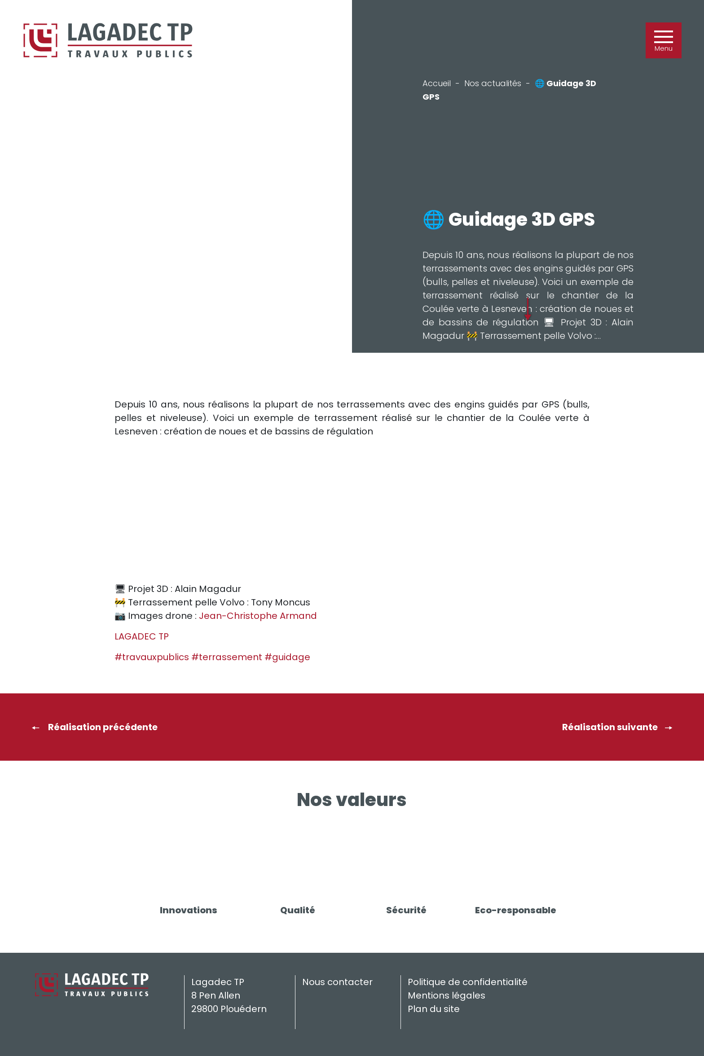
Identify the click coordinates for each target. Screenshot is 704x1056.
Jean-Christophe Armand (258, 615)
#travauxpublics (151, 657)
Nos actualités (492, 83)
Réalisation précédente (94, 727)
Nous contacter (337, 982)
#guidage (287, 657)
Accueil (436, 83)
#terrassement (226, 657)
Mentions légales (446, 995)
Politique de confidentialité (468, 982)
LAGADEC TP (141, 636)
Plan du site (434, 1009)
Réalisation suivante (617, 727)
